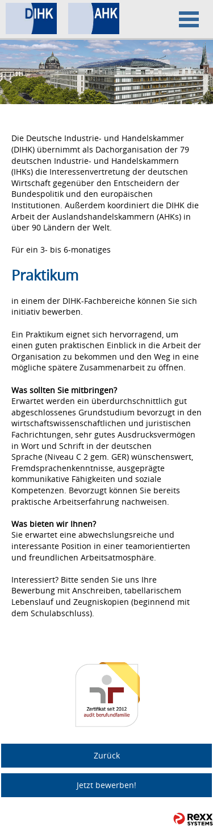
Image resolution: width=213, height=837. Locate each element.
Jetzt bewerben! (106, 785)
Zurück (107, 755)
